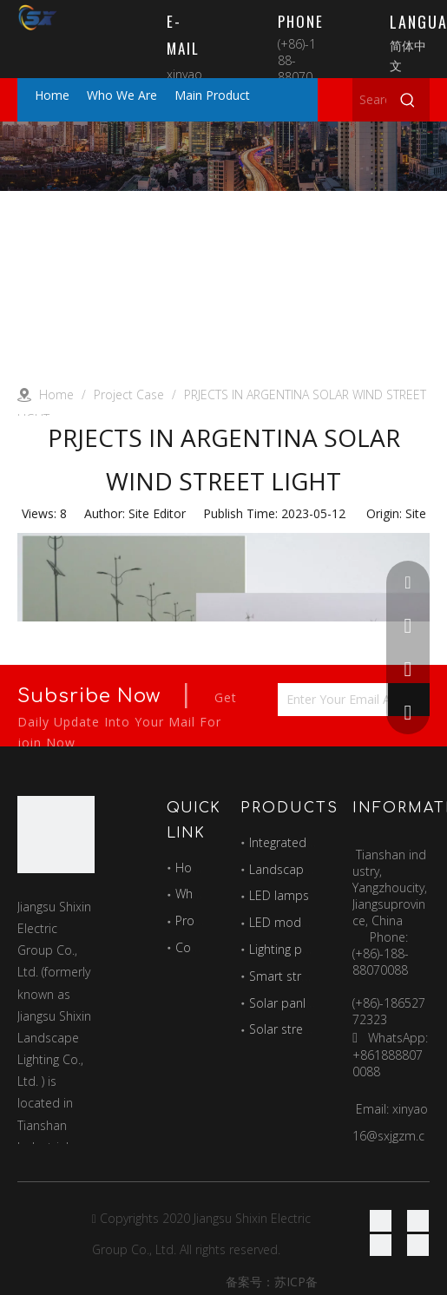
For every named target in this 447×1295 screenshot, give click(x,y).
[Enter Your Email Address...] (346, 699)
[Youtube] (418, 1244)
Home (192, 867)
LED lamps (279, 895)
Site (415, 513)
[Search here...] (369, 100)
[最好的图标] (56, 834)
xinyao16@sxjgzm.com (390, 1136)
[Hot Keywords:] (408, 100)
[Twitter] (380, 1244)
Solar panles (284, 1003)
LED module (283, 922)
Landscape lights (296, 869)
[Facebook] (380, 1220)
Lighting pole (284, 949)
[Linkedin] (418, 1220)
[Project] (223, 156)
